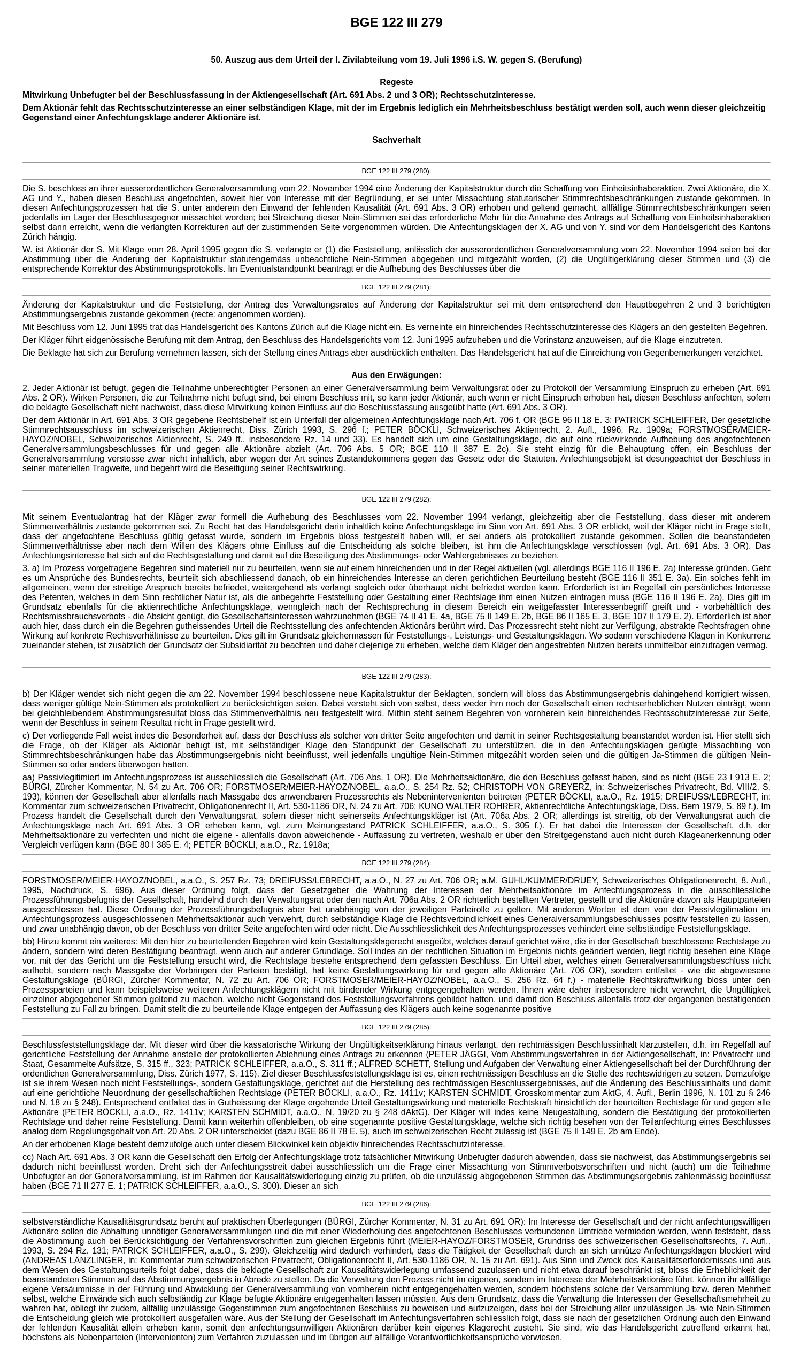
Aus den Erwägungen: (396, 375)
